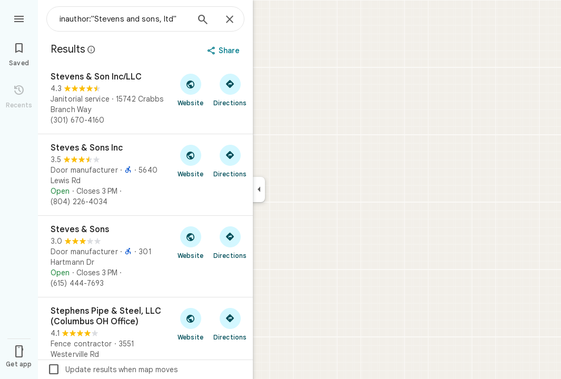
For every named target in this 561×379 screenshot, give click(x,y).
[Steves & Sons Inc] (145, 174)
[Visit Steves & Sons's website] (190, 242)
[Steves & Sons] (145, 256)
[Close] (229, 20)
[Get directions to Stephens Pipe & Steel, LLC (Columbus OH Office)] (230, 324)
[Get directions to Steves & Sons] (230, 242)
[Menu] (19, 17)
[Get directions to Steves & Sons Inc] (230, 160)
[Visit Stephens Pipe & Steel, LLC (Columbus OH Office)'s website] (190, 324)
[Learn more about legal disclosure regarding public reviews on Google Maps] (91, 49)
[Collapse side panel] (259, 189)
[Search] (202, 20)
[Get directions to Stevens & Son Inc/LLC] (230, 89)
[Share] (224, 50)
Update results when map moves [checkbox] (112, 369)
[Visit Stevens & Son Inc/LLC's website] (190, 89)
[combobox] (124, 19)
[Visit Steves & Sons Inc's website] (190, 160)
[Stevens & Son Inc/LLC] (145, 98)
